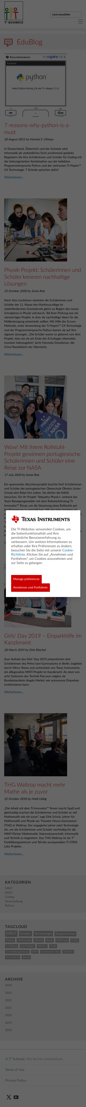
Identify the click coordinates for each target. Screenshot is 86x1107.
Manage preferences (26, 579)
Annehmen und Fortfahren (30, 587)
